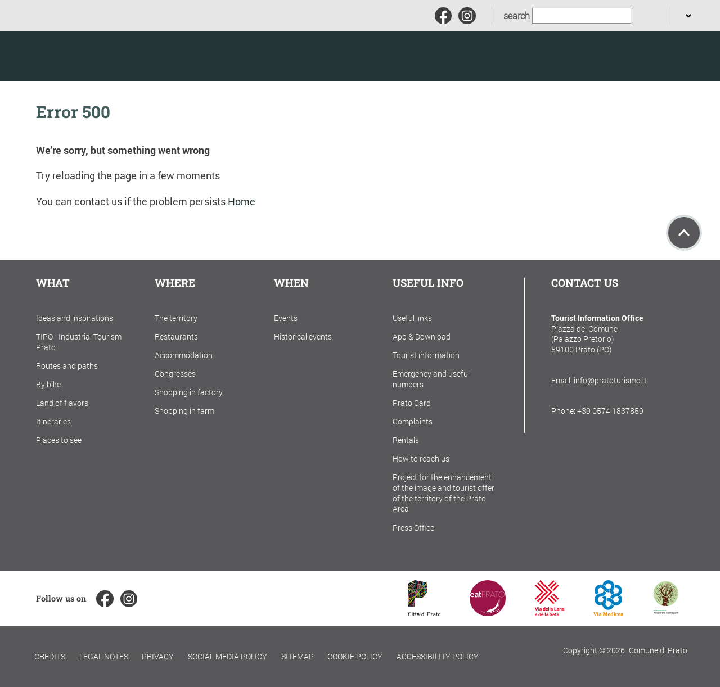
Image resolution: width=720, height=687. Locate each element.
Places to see (59, 440)
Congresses (175, 373)
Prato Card (412, 402)
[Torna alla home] (89, 56)
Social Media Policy (227, 656)
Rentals (406, 440)
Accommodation (184, 355)
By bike (48, 384)
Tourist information (426, 355)
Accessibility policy (438, 656)
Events (286, 318)
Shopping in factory (189, 392)
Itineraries (53, 421)
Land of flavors (62, 402)
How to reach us (421, 458)
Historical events (303, 336)
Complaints (413, 421)
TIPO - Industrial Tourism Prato (79, 341)
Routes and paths (67, 365)
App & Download (422, 336)
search (516, 15)
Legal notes (103, 656)
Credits (49, 656)
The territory (176, 318)
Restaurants (176, 336)
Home (241, 201)
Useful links (412, 318)
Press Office (413, 527)
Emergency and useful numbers (431, 379)
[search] (644, 16)
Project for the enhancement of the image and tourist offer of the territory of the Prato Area (443, 493)
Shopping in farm (184, 410)
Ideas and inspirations (74, 318)
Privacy (158, 656)
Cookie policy (354, 656)
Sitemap (297, 656)
